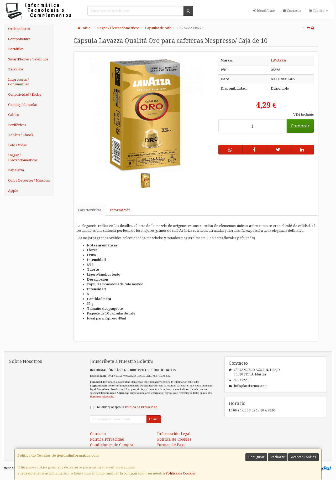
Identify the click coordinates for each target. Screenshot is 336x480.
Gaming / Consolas (22, 105)
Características (89, 210)
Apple (13, 191)
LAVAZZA (278, 60)
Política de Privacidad (101, 396)
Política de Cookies (181, 473)
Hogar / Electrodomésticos (22, 157)
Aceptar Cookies (303, 457)
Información (120, 210)
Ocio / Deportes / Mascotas (29, 180)
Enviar (153, 419)
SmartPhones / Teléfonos (28, 59)
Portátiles (15, 49)
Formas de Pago (171, 445)
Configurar (256, 457)
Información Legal (174, 434)
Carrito (318, 11)
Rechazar (278, 457)
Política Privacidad (107, 439)
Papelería (16, 170)
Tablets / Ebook (20, 135)
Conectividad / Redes (24, 94)
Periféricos (17, 125)
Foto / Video (17, 145)
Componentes (19, 39)
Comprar (300, 126)
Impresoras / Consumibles (18, 82)
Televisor (16, 69)
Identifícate (264, 11)
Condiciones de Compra (111, 445)
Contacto (292, 11)
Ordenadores (19, 29)
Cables (13, 115)
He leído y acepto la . (127, 407)
